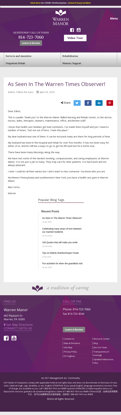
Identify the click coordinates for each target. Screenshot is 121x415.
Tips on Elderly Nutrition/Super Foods (60, 253)
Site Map (68, 347)
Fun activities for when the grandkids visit (62, 263)
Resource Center (102, 338)
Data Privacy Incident (80, 3)
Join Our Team (100, 347)
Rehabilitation (70, 56)
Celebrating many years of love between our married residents (62, 230)
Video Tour (75, 38)
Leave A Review (31, 42)
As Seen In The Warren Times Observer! (62, 218)
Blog (96, 343)
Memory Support (71, 63)
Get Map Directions (18, 324)
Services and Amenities (18, 56)
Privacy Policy (70, 351)
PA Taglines (69, 356)
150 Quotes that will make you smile (60, 242)
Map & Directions (72, 343)
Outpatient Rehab (15, 63)
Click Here (35, 3)
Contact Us (69, 338)
